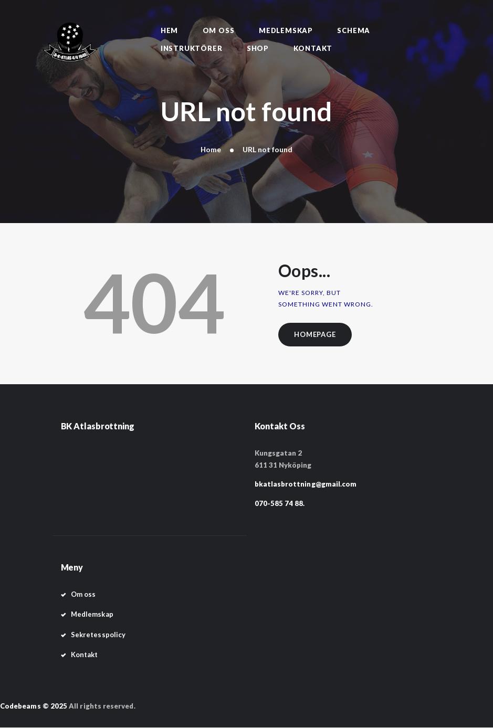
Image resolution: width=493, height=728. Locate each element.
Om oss (83, 594)
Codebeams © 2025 (33, 706)
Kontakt (84, 654)
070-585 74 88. (280, 503)
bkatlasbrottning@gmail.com (306, 484)
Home (211, 149)
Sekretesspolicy (98, 634)
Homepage (316, 334)
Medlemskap (92, 614)
